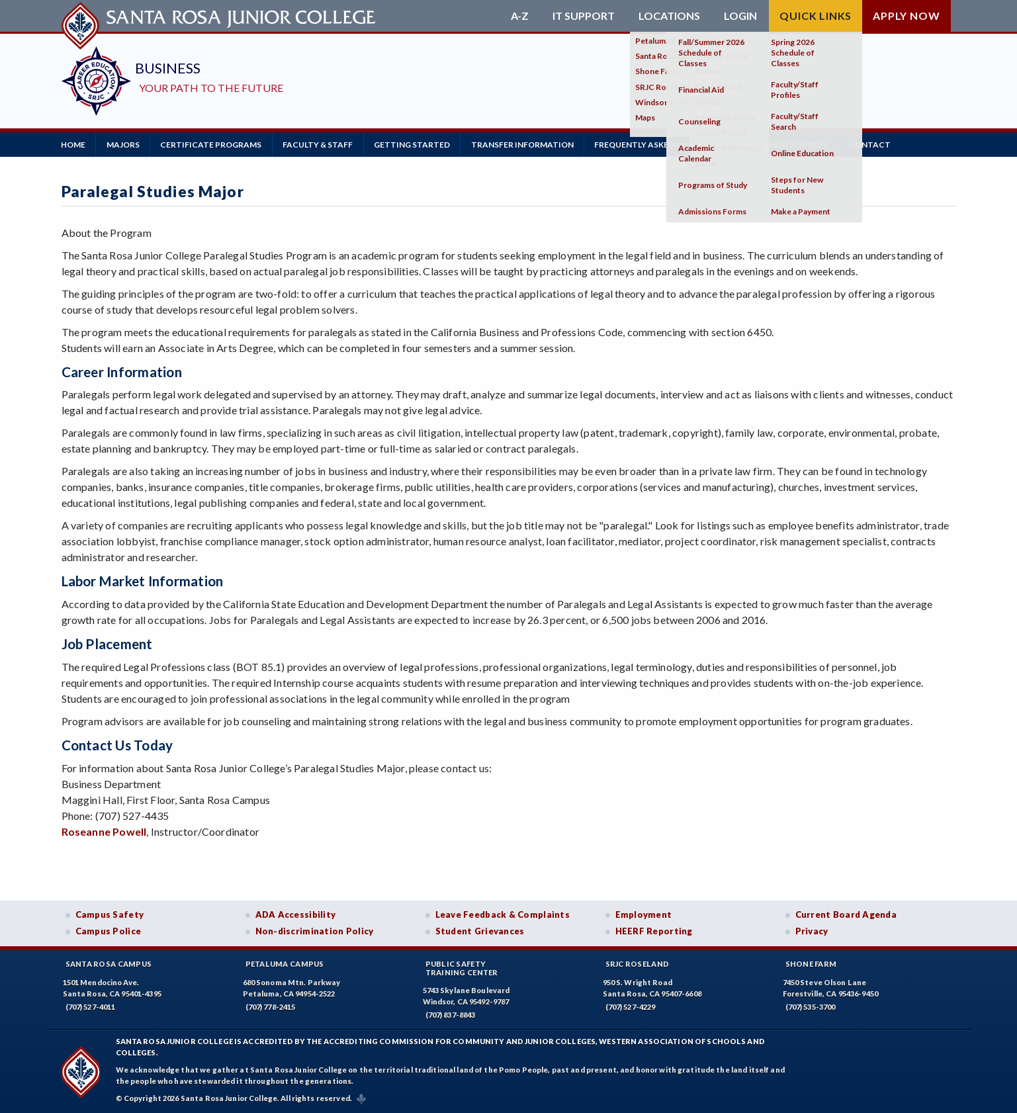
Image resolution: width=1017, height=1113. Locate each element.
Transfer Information (527, 144)
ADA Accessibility (295, 914)
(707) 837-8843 (450, 1014)
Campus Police (108, 931)
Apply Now (906, 15)
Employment (643, 914)
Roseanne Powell (104, 830)
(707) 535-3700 (810, 1006)
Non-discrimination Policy (314, 931)
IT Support (584, 16)
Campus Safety (109, 914)
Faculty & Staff (321, 144)
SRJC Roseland (637, 963)
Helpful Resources (792, 144)
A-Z (520, 16)
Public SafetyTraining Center (461, 967)
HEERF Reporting (654, 931)
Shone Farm (811, 963)
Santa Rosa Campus (109, 963)
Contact (877, 144)
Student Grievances (480, 931)
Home (74, 144)
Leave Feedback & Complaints (502, 914)
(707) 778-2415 (270, 1006)
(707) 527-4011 (91, 1006)
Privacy (811, 931)
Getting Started (416, 144)
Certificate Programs (213, 144)
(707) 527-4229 (630, 1006)
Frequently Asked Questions (664, 144)
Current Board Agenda (846, 914)
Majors (124, 144)
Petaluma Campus (284, 963)
